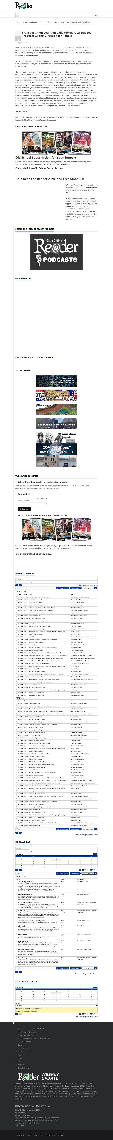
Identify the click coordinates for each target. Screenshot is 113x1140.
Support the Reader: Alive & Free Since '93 (33, 1038)
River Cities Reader (46, 357)
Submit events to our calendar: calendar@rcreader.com (36, 1120)
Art (18, 1061)
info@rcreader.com (22, 1115)
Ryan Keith (22, 43)
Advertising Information (26, 1035)
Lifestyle (20, 1065)
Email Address (24, 501)
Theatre (20, 1051)
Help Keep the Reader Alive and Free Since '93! (49, 179)
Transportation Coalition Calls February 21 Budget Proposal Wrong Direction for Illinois (56, 34)
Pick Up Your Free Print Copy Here (30, 1028)
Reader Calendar (24, 1042)
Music (19, 1055)
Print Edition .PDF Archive (27, 1032)
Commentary (22, 1048)
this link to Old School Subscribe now (42, 168)
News (19, 1045)
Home (18, 22)
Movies (20, 1058)
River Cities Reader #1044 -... (26, 357)
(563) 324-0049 (20, 1112)
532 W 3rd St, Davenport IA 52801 (28, 1110)
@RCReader (19, 1125)
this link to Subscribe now (36, 553)
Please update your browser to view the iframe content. (56, 581)
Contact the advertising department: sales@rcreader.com (37, 1118)
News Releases (23, 1068)
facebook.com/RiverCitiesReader (27, 1123)
